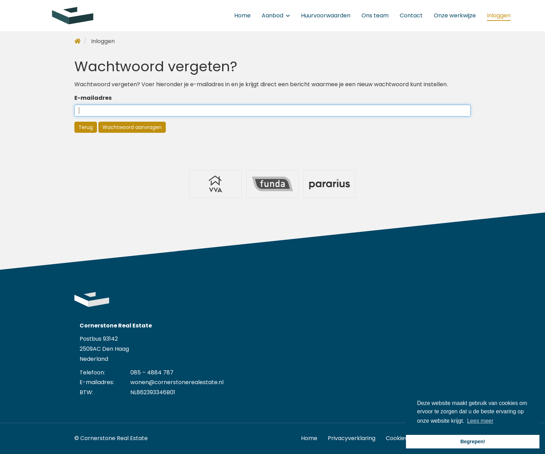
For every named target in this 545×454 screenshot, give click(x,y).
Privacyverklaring (351, 438)
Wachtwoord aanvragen (132, 127)
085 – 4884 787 (151, 372)
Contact (411, 15)
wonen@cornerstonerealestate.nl (176, 382)
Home (242, 15)
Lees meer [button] (480, 421)
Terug (86, 127)
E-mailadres (93, 98)
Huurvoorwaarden (325, 15)
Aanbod (276, 15)
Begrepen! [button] (472, 441)
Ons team (375, 15)
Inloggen (499, 15)
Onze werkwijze (455, 15)
